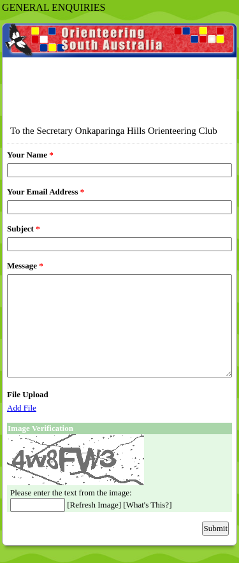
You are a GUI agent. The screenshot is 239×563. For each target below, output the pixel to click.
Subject (23, 228)
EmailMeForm (119, 70)
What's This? (147, 504)
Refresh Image (94, 504)
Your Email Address (45, 191)
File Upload (27, 394)
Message (25, 265)
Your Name (30, 154)
